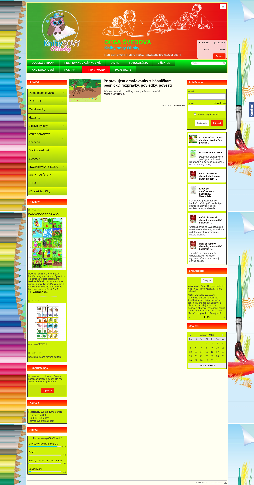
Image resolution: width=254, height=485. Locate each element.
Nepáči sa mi (35, 469)
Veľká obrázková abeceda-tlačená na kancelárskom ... (209, 176)
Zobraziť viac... (40, 292)
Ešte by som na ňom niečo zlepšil (45, 460)
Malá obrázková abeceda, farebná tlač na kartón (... (210, 246)
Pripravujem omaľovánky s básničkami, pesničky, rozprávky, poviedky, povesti (139, 83)
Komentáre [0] (179, 105)
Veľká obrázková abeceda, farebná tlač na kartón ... (210, 220)
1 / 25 (206, 317)
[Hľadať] (224, 63)
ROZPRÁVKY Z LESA (210, 152)
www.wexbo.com (216, 483)
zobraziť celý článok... (115, 94)
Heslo (191, 103)
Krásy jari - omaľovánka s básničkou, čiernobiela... (206, 192)
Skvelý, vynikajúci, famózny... (43, 443)
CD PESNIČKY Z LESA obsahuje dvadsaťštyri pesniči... (211, 140)
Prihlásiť (217, 123)
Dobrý (32, 452)
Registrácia (201, 123)
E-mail (191, 91)
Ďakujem (207, 281)
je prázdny (219, 42)
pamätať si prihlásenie (206, 114)
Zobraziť (219, 56)
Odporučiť (47, 390)
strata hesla (220, 103)
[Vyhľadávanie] (208, 63)
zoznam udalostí (206, 365)
